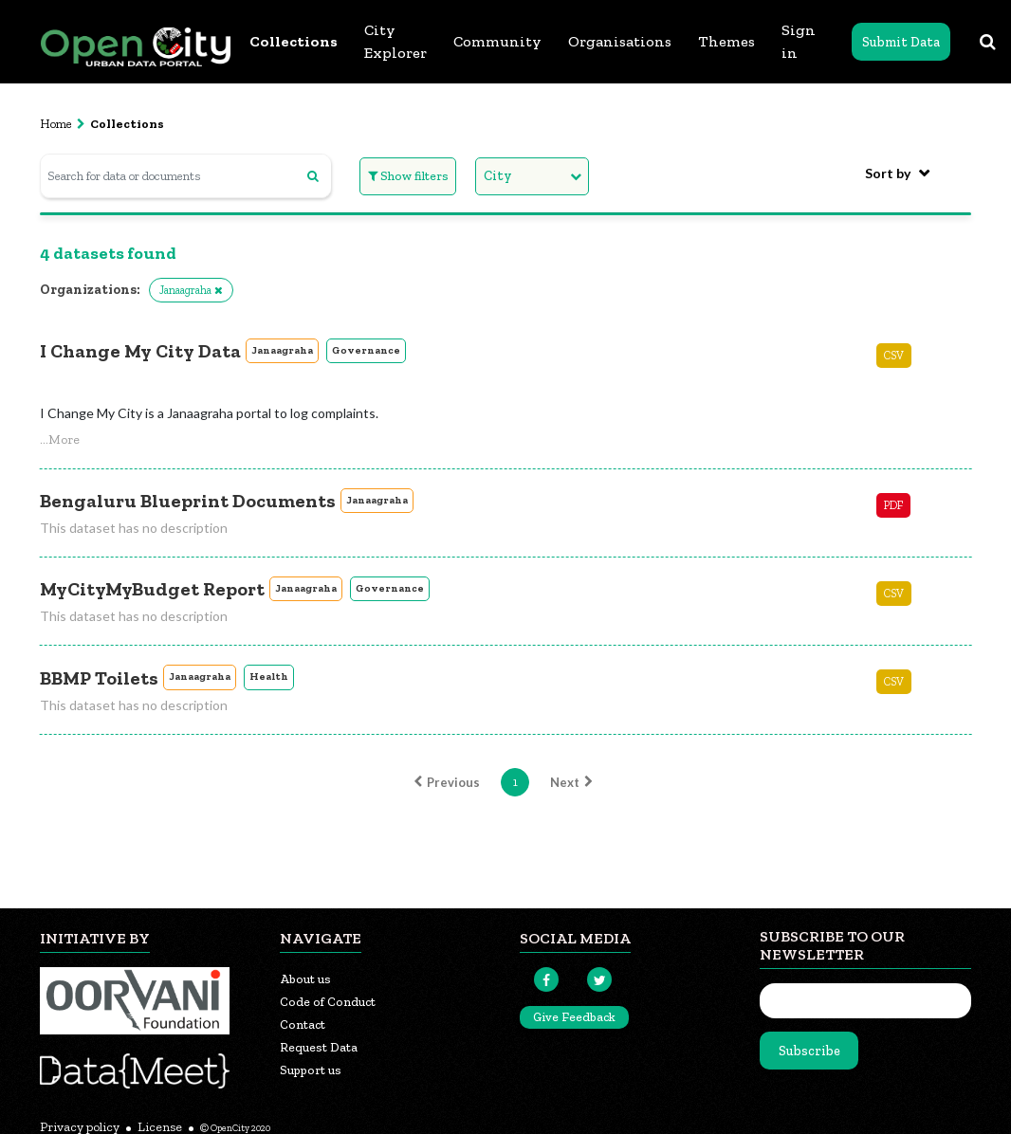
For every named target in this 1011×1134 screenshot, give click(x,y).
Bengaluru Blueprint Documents (188, 500)
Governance (366, 350)
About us (305, 979)
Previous (444, 782)
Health (268, 676)
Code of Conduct (328, 1002)
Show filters (408, 176)
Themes (726, 41)
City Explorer (395, 41)
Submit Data (901, 42)
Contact (302, 1024)
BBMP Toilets (99, 678)
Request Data (319, 1047)
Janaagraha (282, 350)
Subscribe (809, 1051)
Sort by (887, 173)
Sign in (798, 41)
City (498, 176)
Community (497, 41)
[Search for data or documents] (186, 176)
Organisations (619, 41)
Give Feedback (574, 1017)
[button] (60, 439)
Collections (293, 41)
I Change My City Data (140, 350)
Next (573, 782)
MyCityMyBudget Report (152, 588)
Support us (310, 1070)
